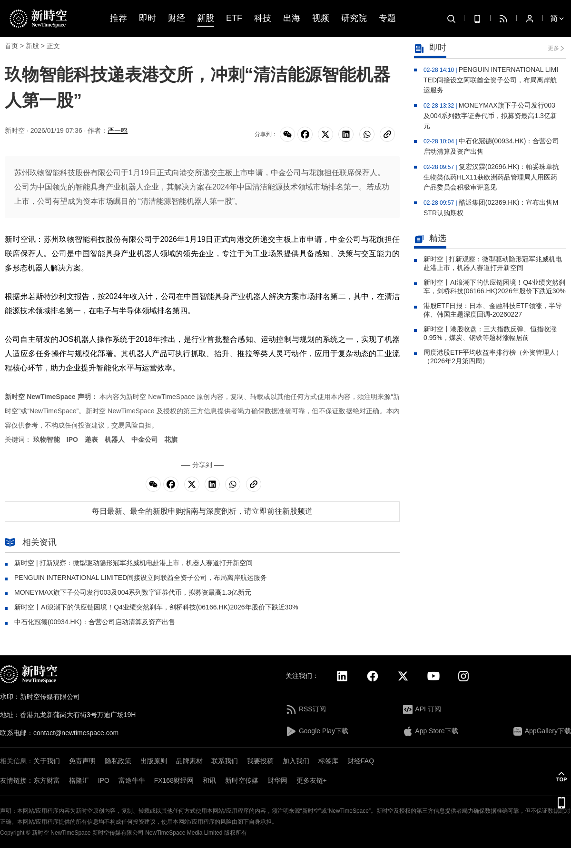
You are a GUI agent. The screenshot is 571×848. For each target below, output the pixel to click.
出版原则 (153, 761)
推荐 (118, 18)
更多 (553, 48)
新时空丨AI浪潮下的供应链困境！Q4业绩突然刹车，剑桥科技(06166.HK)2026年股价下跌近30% (156, 607)
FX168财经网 (174, 780)
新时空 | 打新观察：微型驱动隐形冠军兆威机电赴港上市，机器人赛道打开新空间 (133, 563)
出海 (291, 18)
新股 (205, 18)
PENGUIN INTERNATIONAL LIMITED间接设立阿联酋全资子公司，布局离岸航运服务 (140, 577)
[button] (561, 776)
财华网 (277, 780)
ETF (234, 18)
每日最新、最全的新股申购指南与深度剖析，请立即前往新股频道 (202, 511)
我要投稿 (260, 761)
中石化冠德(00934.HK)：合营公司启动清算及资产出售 (94, 622)
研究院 (354, 18)
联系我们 (224, 761)
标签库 (328, 761)
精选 (430, 238)
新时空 (40, 832)
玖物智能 (46, 439)
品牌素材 (189, 761)
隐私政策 (118, 761)
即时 (147, 18)
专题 (387, 18)
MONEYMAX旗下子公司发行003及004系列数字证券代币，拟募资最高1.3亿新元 (132, 592)
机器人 (115, 439)
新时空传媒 (241, 780)
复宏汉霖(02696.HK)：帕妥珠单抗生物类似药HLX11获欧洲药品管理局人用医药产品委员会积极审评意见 (491, 177)
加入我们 (296, 761)
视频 (320, 18)
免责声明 (82, 761)
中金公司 (144, 439)
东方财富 (46, 780)
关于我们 (46, 761)
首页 (11, 46)
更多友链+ (311, 780)
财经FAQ (360, 761)
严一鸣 (118, 130)
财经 (176, 18)
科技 (262, 18)
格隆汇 (79, 780)
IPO (72, 439)
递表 (91, 439)
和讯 (209, 780)
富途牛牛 (131, 780)
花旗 (170, 439)
